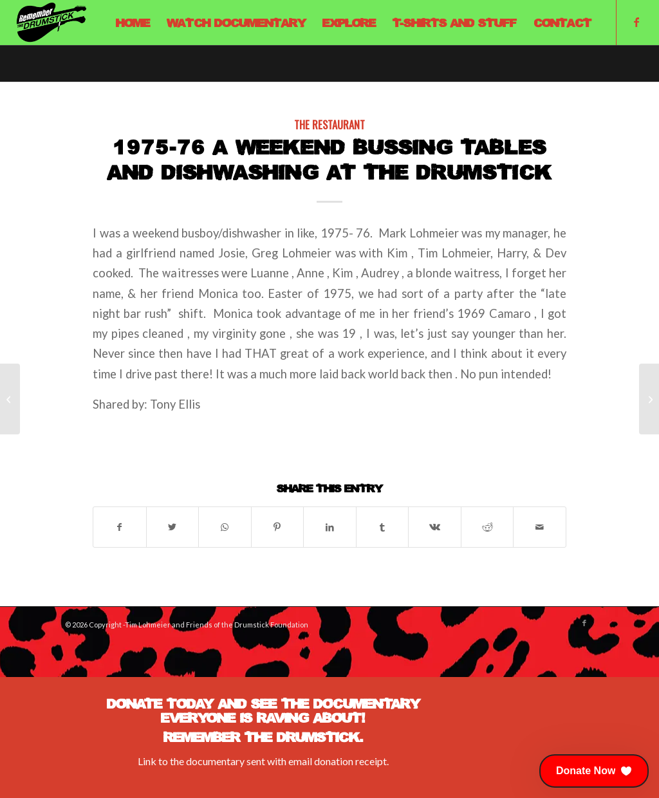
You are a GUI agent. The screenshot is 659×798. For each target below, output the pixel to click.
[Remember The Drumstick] (51, 22)
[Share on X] (173, 527)
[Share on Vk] (435, 527)
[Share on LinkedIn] (330, 527)
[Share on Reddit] (487, 527)
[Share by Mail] (540, 527)
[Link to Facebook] (636, 22)
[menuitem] (132, 22)
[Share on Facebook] (119, 527)
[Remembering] (649, 399)
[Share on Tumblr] (383, 527)
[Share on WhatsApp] (225, 527)
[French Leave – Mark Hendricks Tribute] (10, 399)
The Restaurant (329, 124)
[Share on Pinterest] (278, 527)
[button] (594, 771)
